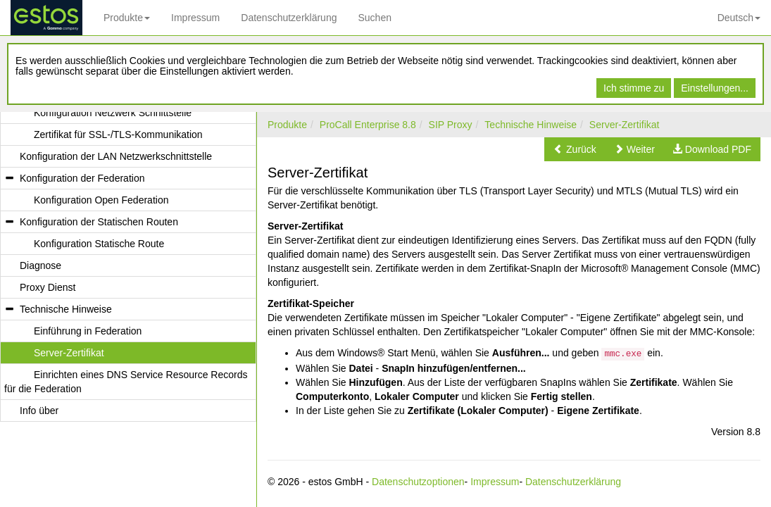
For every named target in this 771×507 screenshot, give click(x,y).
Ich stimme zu (633, 88)
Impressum (195, 17)
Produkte (127, 17)
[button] (575, 149)
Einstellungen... (714, 88)
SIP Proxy (450, 124)
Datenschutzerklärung (289, 17)
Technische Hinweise (530, 124)
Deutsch (738, 17)
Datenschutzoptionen (418, 481)
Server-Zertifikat (624, 124)
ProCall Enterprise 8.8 (368, 124)
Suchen (374, 17)
